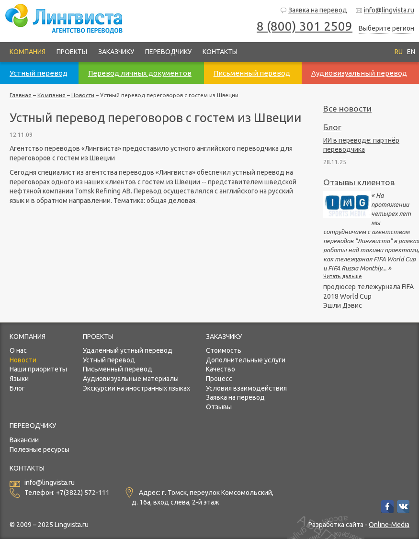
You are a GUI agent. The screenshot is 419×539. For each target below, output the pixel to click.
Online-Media (389, 524)
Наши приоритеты (38, 369)
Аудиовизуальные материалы (131, 378)
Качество (220, 369)
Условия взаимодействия (246, 388)
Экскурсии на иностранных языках (136, 388)
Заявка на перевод (313, 10)
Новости (82, 95)
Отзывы (219, 407)
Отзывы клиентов (359, 182)
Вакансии (24, 440)
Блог (332, 127)
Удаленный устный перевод (127, 350)
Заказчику (116, 52)
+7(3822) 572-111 (83, 493)
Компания (27, 52)
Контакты (220, 52)
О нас (18, 350)
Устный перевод (109, 360)
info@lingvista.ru (384, 10)
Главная (21, 95)
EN (411, 52)
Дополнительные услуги (245, 360)
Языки (19, 378)
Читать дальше (342, 276)
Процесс (219, 378)
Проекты (72, 52)
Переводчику (168, 52)
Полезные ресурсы (39, 449)
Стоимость (223, 350)
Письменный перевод (117, 369)
